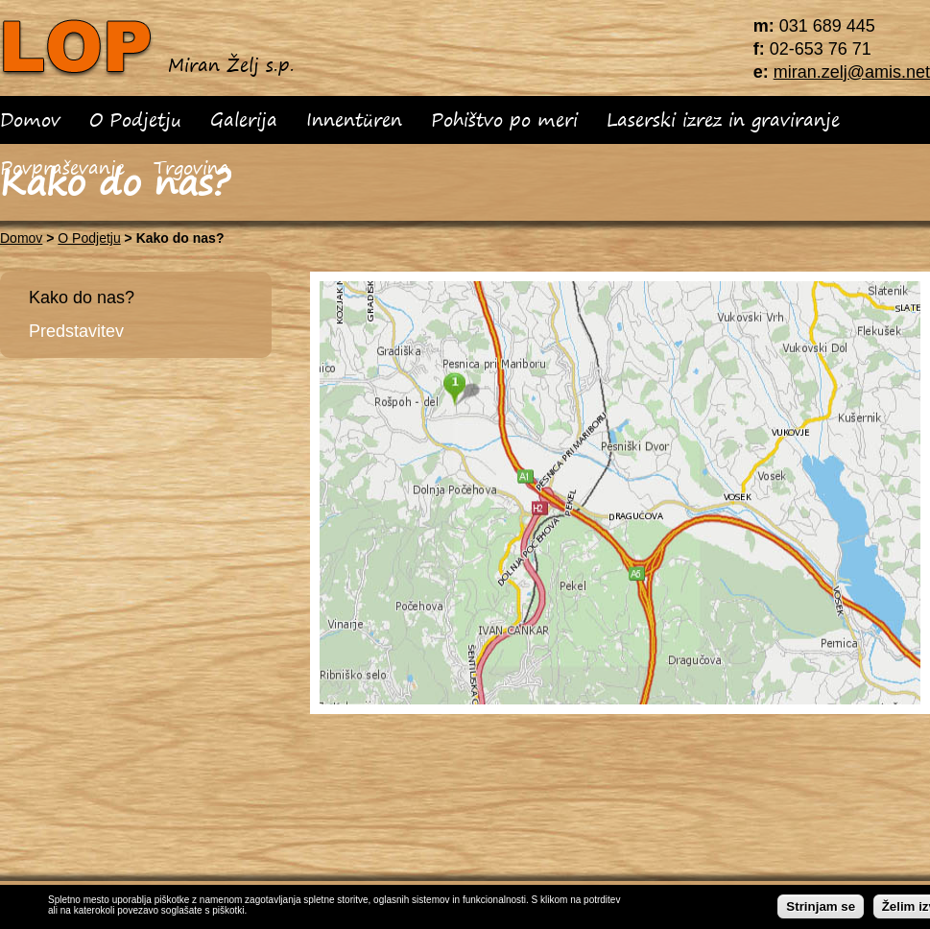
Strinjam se (820, 907)
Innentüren (354, 119)
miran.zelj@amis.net (852, 72)
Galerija (243, 119)
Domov (30, 119)
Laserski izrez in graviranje (723, 119)
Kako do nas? (81, 297)
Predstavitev (76, 331)
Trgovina (191, 167)
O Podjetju (135, 119)
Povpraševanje (62, 167)
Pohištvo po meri (504, 119)
